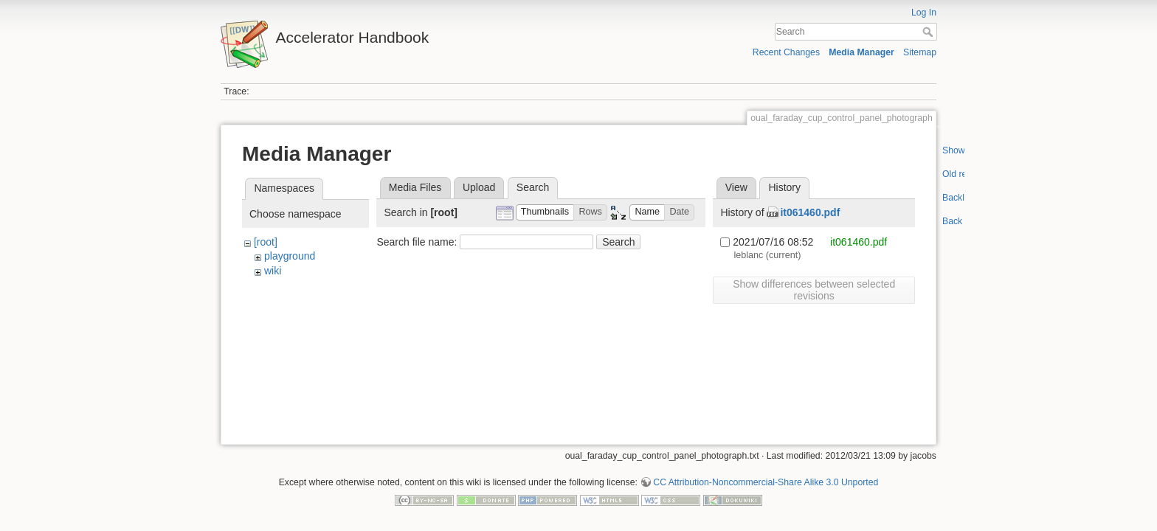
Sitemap (919, 52)
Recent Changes (786, 52)
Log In (923, 12)
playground (289, 256)
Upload (479, 187)
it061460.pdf (810, 212)
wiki (272, 271)
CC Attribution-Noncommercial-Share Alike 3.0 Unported (765, 476)
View (736, 187)
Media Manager (861, 52)
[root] (265, 242)
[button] (545, 212)
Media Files (415, 187)
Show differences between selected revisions (814, 290)
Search (929, 32)
